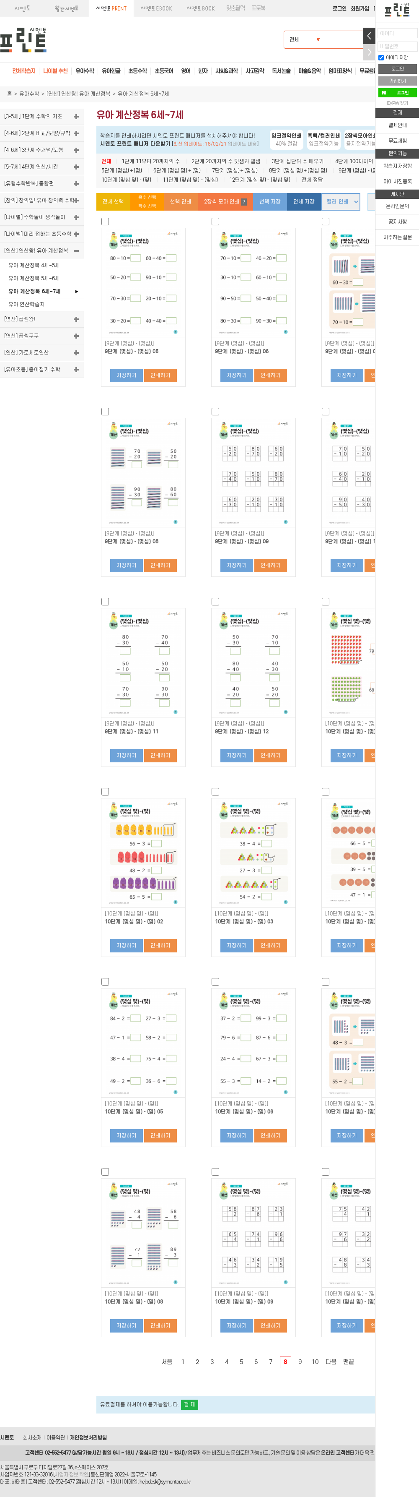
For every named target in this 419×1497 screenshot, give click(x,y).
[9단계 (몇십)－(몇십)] (129, 344)
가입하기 (397, 81)
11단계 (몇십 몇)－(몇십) (190, 180)
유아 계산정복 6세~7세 (34, 291)
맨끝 (348, 1362)
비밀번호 (389, 46)
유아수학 (29, 94)
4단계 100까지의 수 (357, 161)
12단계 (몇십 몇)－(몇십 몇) (259, 180)
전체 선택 (113, 201)
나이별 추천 (55, 71)
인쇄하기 (160, 375)
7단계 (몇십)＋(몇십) (235, 170)
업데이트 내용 (242, 144)
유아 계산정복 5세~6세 (34, 278)
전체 (106, 161)
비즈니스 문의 (226, 1453)
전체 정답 (312, 180)
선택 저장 (270, 201)
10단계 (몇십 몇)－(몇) (126, 180)
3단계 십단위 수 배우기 (298, 161)
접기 (369, 52)
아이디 (387, 33)
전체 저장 (304, 201)
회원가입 (360, 8)
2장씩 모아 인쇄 (225, 202)
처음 (166, 1362)
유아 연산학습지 (26, 304)
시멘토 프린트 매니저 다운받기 (135, 144)
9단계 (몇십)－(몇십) (361, 170)
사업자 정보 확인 (71, 1474)
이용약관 (56, 1437)
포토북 (258, 8)
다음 (331, 1362)
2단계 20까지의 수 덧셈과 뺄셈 (226, 161)
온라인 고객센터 (337, 1453)
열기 (369, 36)
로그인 (340, 8)
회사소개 (32, 1437)
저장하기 (126, 375)
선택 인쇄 (180, 201)
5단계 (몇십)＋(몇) (121, 170)
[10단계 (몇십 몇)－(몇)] (351, 724)
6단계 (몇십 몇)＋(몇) (176, 170)
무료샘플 (369, 71)
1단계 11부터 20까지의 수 (151, 161)
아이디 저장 (393, 57)
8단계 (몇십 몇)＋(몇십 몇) (298, 170)
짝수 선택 (147, 206)
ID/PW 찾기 (397, 103)
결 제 (189, 1404)
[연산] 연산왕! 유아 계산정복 (79, 94)
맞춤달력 (235, 8)
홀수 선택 (147, 197)
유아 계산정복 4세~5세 (34, 265)
